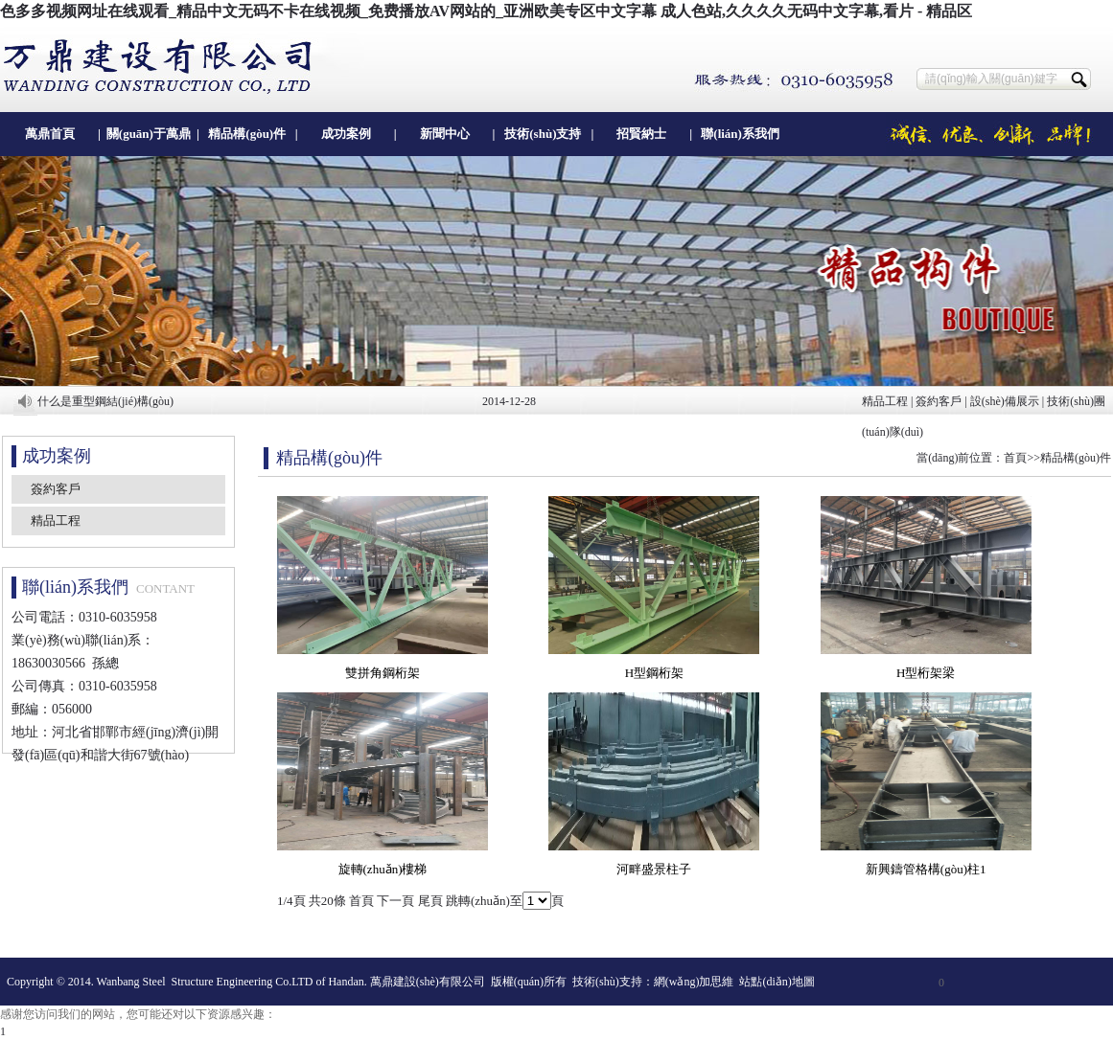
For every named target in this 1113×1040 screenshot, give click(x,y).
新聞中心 (445, 133)
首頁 (1015, 457)
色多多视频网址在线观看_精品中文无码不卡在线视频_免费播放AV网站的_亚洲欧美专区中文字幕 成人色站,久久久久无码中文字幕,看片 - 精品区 (486, 11)
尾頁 (430, 900)
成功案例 (346, 133)
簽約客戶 (939, 401)
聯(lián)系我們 (740, 133)
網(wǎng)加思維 (694, 981)
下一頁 (395, 900)
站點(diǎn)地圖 (776, 981)
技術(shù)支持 (542, 133)
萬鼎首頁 (50, 133)
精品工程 (885, 401)
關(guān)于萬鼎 (148, 133)
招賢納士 (641, 133)
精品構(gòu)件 (247, 133)
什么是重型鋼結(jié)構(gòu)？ (105, 401)
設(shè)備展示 (1004, 401)
